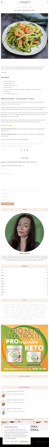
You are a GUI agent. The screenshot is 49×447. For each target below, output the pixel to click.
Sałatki (2, 289)
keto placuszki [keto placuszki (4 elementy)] (14, 312)
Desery (2, 273)
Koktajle (2, 275)
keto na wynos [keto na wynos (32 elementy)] (35, 310)
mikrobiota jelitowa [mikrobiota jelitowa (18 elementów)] (7, 317)
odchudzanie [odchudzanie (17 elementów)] (26, 317)
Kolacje (18, 7)
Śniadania (3, 292)
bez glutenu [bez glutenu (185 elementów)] (6, 304)
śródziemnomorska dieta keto (25, 146)
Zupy (2, 294)
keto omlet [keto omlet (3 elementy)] (7, 312)
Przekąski (3, 284)
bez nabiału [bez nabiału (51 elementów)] (13, 304)
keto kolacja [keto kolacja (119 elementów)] (13, 310)
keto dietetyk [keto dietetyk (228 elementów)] (37, 308)
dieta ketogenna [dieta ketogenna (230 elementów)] (41, 304)
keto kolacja (39, 143)
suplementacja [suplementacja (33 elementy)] (37, 317)
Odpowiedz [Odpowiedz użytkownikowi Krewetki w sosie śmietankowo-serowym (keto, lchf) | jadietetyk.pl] (5, 168)
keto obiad (4, 146)
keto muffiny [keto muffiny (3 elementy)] (20, 310)
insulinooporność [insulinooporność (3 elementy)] (25, 306)
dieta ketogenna (21, 143)
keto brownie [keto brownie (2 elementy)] (36, 306)
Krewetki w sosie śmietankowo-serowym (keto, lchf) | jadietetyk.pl (19, 162)
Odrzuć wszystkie (14, 441)
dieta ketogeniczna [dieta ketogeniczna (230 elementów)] (32, 304)
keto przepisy (10, 146)
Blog (2, 270)
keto (27, 143)
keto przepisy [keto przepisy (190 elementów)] (21, 312)
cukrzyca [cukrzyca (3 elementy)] (19, 304)
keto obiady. (25, 139)
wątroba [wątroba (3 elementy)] (17, 319)
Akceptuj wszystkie (24, 441)
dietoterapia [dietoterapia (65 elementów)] (6, 306)
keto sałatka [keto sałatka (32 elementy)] (28, 312)
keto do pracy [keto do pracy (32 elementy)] (44, 308)
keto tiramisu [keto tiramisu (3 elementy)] (41, 312)
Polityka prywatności (12, 438)
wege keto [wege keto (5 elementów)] (44, 317)
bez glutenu (4, 143)
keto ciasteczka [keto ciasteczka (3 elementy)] (5, 308)
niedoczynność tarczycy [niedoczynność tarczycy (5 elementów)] (17, 317)
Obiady (24, 7)
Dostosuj (7, 441)
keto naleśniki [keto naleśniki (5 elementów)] (28, 310)
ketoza (16, 146)
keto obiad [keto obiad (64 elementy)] (42, 310)
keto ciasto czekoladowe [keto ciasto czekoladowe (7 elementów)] (21, 308)
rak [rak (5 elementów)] (31, 317)
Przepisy (30, 7)
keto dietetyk (32, 143)
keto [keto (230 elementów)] (31, 306)
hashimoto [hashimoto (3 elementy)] (13, 306)
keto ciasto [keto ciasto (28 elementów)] (12, 308)
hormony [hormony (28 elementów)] (18, 306)
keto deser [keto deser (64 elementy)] (30, 308)
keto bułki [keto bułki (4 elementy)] (43, 306)
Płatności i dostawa (41, 442)
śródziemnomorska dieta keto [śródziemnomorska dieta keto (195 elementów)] (27, 319)
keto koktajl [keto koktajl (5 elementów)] (7, 310)
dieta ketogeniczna (12, 143)
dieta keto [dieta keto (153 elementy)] (25, 304)
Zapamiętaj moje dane (6, 200)
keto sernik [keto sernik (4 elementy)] (35, 312)
